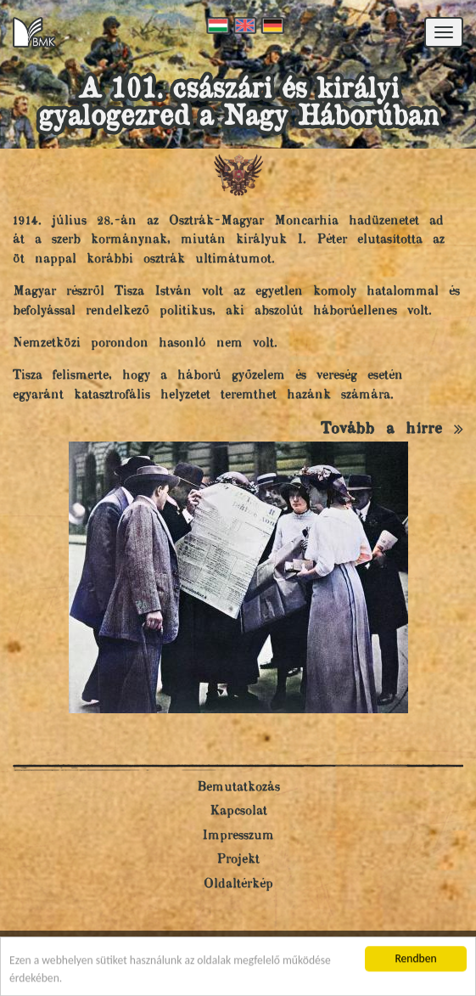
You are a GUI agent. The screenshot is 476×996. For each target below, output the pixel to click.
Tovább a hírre (392, 429)
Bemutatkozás (238, 787)
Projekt (238, 860)
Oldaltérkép (238, 884)
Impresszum (238, 836)
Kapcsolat (238, 811)
